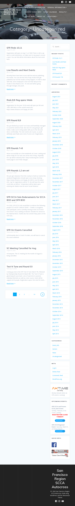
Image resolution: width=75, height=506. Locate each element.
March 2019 (56, 134)
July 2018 (55, 156)
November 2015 (57, 263)
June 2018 (55, 159)
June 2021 (55, 104)
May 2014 (55, 330)
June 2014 (55, 326)
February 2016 (57, 252)
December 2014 (57, 304)
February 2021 (57, 111)
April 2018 (55, 167)
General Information (56, 7)
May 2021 (55, 108)
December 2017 (57, 178)
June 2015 (55, 282)
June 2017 (55, 197)
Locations (51, 16)
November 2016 (57, 219)
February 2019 (57, 137)
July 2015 (55, 278)
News (54, 353)
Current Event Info (33, 12)
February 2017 (57, 208)
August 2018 (56, 152)
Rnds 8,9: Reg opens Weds (19, 98)
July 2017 (55, 193)
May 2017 (55, 200)
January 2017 (56, 211)
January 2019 (56, 141)
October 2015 (56, 267)
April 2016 (55, 245)
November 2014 (57, 308)
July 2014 (55, 322)
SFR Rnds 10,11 (14, 48)
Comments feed (57, 375)
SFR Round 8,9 (14, 118)
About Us (41, 16)
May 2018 (55, 163)
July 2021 (55, 100)
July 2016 (55, 234)
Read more (10, 87)
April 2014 (55, 334)
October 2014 (56, 311)
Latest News (30, 16)
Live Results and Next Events (21, 68)
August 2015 (56, 274)
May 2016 (55, 241)
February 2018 (57, 174)
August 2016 (56, 230)
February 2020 (57, 126)
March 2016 (56, 248)
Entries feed (56, 372)
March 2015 (56, 293)
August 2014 (56, 319)
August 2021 (56, 96)
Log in (54, 368)
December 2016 (57, 215)
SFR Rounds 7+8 (15, 146)
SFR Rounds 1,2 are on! (18, 168)
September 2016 (57, 226)
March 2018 (56, 171)
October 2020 (56, 115)
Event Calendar (50, 12)
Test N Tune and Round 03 (20, 264)
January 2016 (56, 256)
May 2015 (55, 285)
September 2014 (57, 315)
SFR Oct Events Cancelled (19, 228)
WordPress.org (57, 379)
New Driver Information (35, 7)
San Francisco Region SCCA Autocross (12, 12)
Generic (54, 349)
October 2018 (56, 148)
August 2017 (56, 189)
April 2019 (55, 130)
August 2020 (56, 122)
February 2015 (57, 297)
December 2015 (57, 260)
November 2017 (57, 182)
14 (35, 292)
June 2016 (55, 237)
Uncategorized (57, 356)
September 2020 (57, 119)
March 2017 (56, 204)
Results (62, 12)
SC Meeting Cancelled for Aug (21, 246)
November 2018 (57, 145)
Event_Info (55, 345)
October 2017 (56, 185)
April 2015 (55, 289)
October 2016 (56, 222)
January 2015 (56, 300)
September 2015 (57, 271)
